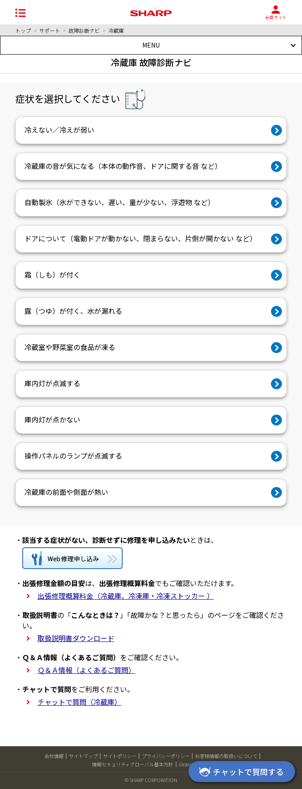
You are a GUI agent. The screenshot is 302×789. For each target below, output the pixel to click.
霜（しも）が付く (52, 274)
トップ (23, 30)
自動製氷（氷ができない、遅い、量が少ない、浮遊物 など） (119, 202)
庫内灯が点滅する (52, 383)
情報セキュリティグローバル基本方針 (132, 764)
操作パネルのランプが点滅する (73, 455)
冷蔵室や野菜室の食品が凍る (69, 347)
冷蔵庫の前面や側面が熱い (66, 492)
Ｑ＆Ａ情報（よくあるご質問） (86, 670)
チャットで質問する (240, 772)
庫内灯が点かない (52, 419)
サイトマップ (83, 755)
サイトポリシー (120, 755)
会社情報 (54, 755)
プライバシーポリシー (166, 755)
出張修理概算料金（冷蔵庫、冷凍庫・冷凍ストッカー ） (126, 595)
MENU (151, 45)
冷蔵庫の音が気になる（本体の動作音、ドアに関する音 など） (123, 166)
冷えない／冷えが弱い (59, 129)
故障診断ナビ (84, 30)
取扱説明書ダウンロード (76, 638)
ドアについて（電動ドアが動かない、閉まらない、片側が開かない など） (140, 238)
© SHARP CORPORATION (151, 779)
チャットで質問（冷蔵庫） (79, 701)
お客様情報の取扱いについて (226, 755)
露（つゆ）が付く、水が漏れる (73, 310)
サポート (49, 30)
